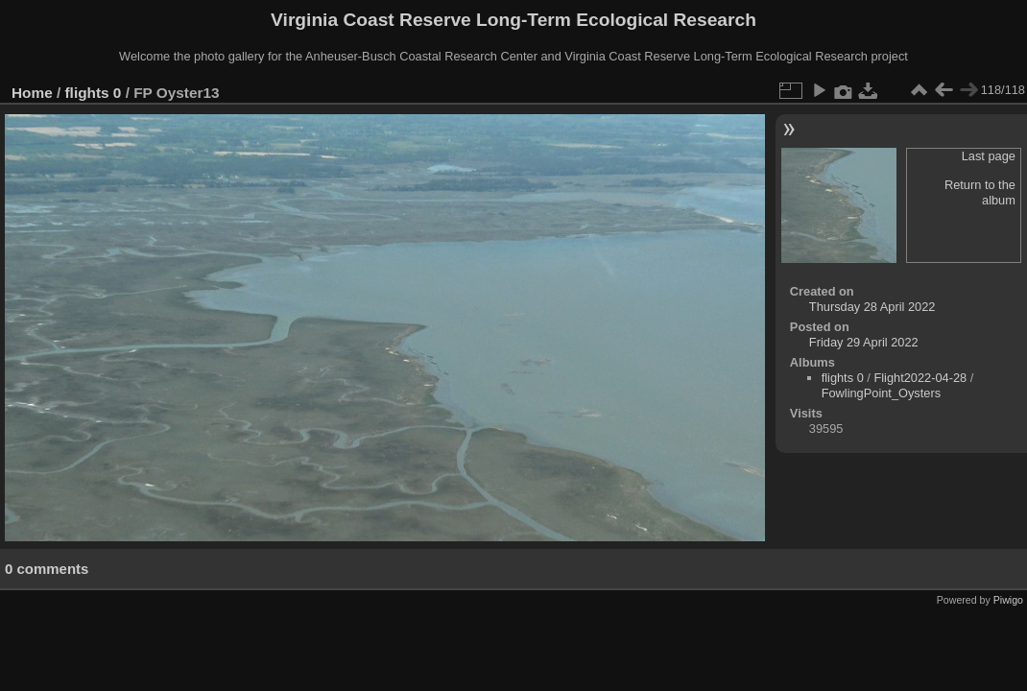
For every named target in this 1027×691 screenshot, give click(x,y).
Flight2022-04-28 (920, 377)
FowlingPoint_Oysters (881, 393)
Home (32, 92)
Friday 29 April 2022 (864, 342)
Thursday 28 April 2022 (872, 306)
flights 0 (93, 92)
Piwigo (1008, 600)
